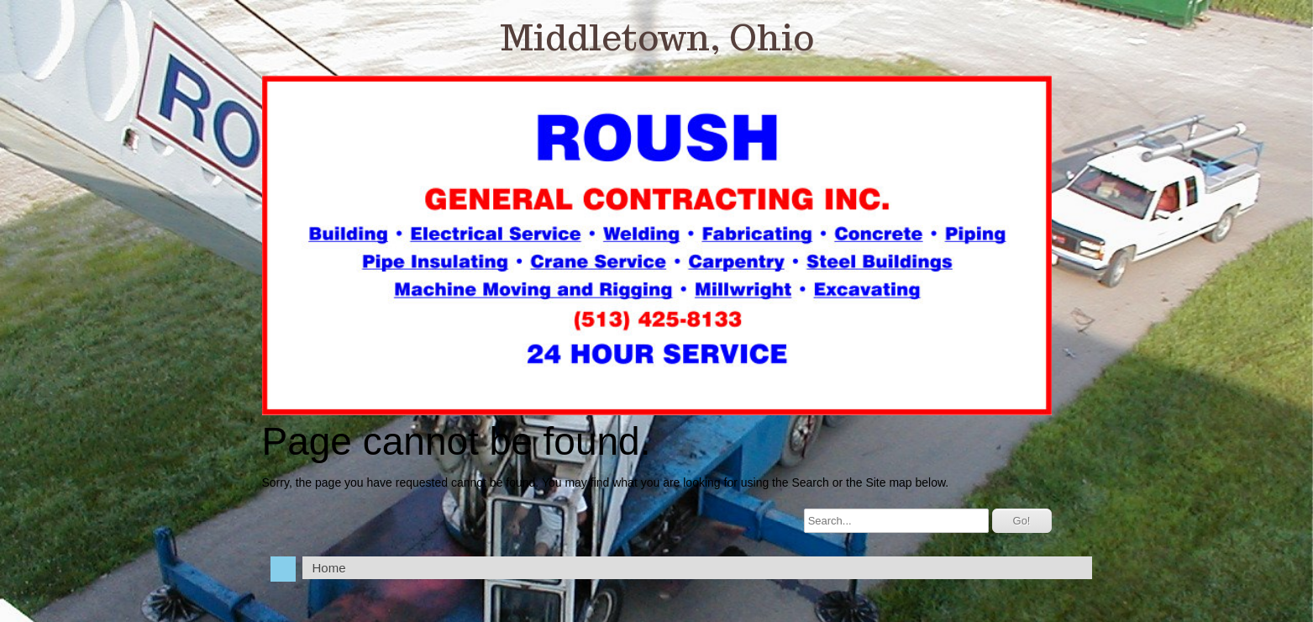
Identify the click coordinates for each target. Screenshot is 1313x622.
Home (329, 568)
